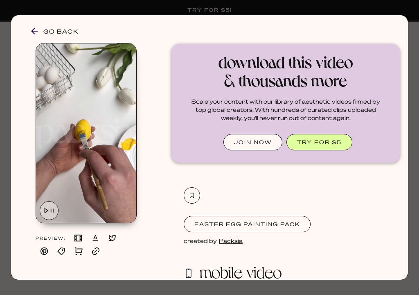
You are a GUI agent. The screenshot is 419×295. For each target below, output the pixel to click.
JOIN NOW (253, 141)
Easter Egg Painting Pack (247, 223)
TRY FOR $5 (319, 141)
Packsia (231, 240)
